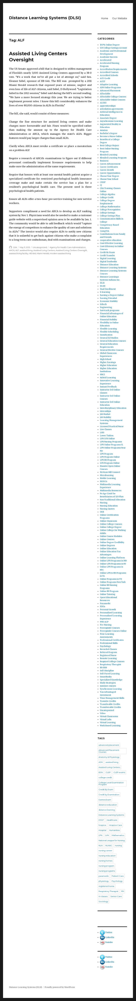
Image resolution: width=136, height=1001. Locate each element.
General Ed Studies (109, 338)
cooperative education (110, 240)
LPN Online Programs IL (111, 445)
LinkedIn (109, 937)
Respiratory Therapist (110, 664)
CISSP (103, 182)
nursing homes (105, 861)
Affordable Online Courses (112, 100)
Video (102, 713)
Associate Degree (108, 118)
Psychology (105, 646)
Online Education (108, 548)
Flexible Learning (108, 329)
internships (105, 411)
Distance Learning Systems (113, 267)
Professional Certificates (112, 640)
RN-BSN (103, 667)
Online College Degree (110, 527)
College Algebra (107, 194)
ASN (101, 762)
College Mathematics (110, 206)
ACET (102, 81)
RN (122, 891)
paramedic (104, 876)
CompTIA (104, 231)
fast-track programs (109, 310)
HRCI (102, 374)
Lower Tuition (106, 435)
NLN (100, 845)
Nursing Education (109, 506)
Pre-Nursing (106, 625)
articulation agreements (111, 109)
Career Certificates (109, 167)
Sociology (103, 901)
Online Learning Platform (112, 557)
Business (104, 161)
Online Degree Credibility (112, 542)
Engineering (106, 307)
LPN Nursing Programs (111, 441)
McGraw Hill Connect (110, 472)
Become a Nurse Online (111, 136)
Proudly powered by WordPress (60, 987)
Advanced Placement (110, 90)
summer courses (108, 686)
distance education (108, 805)
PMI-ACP (104, 622)
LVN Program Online (110, 463)
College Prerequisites (110, 209)
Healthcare (112, 820)
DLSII (102, 286)
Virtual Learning (108, 722)
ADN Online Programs (110, 87)
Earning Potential (108, 298)
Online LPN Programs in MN (113, 561)
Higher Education (108, 365)
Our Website (119, 18)
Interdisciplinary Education (113, 408)
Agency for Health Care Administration (68, 247)
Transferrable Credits (110, 707)
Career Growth (107, 170)
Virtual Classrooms (109, 716)
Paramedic (105, 603)
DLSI (102, 283)
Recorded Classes (108, 649)
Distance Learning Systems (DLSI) (45, 17)
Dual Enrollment (108, 289)
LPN (100, 835)
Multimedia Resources (110, 490)
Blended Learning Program (113, 158)
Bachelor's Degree (108, 133)
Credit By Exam (107, 252)
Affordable (105, 93)
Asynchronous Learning (111, 121)
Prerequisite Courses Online (113, 631)
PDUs (102, 606)
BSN (101, 772)
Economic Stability (109, 301)
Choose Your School (109, 179)
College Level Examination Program (111, 783)
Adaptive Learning (109, 84)
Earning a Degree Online (112, 295)
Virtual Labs (105, 719)
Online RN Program (109, 591)
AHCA (12, 250)
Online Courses (107, 539)
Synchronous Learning (111, 689)
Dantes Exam (105, 800)
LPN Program (106, 454)
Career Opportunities (110, 173)
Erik (15, 247)
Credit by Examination (109, 794)
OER (102, 512)
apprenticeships (108, 106)
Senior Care (116, 896)
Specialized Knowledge (111, 680)
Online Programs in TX (111, 579)
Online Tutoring (107, 594)
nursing (118, 845)
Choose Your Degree (109, 176)
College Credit (107, 197)
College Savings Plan (110, 216)
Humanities (114, 830)
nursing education (107, 855)
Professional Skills (109, 643)
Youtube (109, 942)
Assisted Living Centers (44, 250)
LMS (102, 432)
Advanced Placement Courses (109, 751)
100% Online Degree (110, 45)
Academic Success (108, 57)
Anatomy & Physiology (109, 757)
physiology (104, 881)
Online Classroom (108, 521)
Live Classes (106, 429)
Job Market (105, 414)
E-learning (105, 292)
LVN (107, 835)
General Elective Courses (112, 350)
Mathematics (118, 835)
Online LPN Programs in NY (113, 564)
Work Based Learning (110, 725)
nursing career (105, 850)
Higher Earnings (108, 362)
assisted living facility (18, 253)
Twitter (108, 932)
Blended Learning (108, 155)
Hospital (102, 830)
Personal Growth (108, 609)
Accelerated (105, 60)
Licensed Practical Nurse (112, 426)
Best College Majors (109, 145)
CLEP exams (119, 772)
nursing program (106, 866)
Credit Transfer (107, 255)
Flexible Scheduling (109, 332)
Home (104, 18)
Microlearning (107, 475)
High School (105, 359)
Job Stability (105, 417)
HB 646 (32, 253)
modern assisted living (60, 253)
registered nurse (106, 886)
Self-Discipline (107, 670)
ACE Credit (105, 78)
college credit (105, 777)
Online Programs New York (113, 582)
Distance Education (109, 264)
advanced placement (109, 745)
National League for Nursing (112, 840)
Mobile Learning (108, 478)
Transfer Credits (108, 701)
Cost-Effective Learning (111, 243)
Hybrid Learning (108, 377)
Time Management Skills (112, 698)
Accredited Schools (109, 75)
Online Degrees (107, 545)
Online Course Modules (111, 536)
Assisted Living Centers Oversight (71, 250)
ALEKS (103, 103)
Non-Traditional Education (112, 499)
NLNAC (108, 845)
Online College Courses (111, 524)
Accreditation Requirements (113, 69)
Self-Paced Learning (110, 673)
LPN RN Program (108, 460)
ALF (17, 250)
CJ (101, 185)
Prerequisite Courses (110, 628)
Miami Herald (43, 253)
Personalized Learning (111, 612)
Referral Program (108, 652)
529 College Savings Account (113, 48)
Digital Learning (108, 258)
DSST (101, 820)
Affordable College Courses (113, 97)
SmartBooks (106, 677)
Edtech (103, 304)
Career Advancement (110, 164)
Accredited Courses (109, 72)
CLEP (108, 772)
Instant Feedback (108, 387)
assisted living (26, 250)
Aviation (104, 130)
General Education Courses (113, 341)
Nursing (103, 503)
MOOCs (103, 481)
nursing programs (107, 871)
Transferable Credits (110, 704)
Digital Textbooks (108, 261)
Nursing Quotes (107, 509)
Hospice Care (115, 825)
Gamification (106, 335)
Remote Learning (108, 658)
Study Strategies (108, 683)
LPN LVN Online (107, 438)
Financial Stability (108, 319)
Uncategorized (40, 247)
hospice (102, 825)
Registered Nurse (108, 655)
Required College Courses (112, 661)
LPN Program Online (110, 457)
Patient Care (118, 876)
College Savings (107, 213)
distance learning (107, 810)
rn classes (103, 896)
